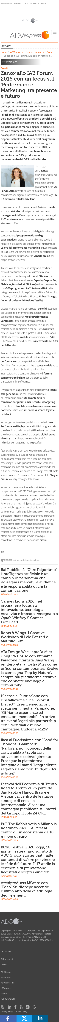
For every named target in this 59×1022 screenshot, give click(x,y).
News (29, 52)
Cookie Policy (21, 1011)
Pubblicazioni (8, 999)
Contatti (18, 3)
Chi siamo (6, 951)
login (43, 3)
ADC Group (6, 972)
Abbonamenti (7, 3)
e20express (6, 988)
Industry (39, 52)
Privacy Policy (7, 1011)
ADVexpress (16, 52)
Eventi (50, 52)
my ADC (36, 3)
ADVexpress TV (7, 983)
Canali (4, 964)
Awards (4, 993)
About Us (27, 3)
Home (4, 52)
